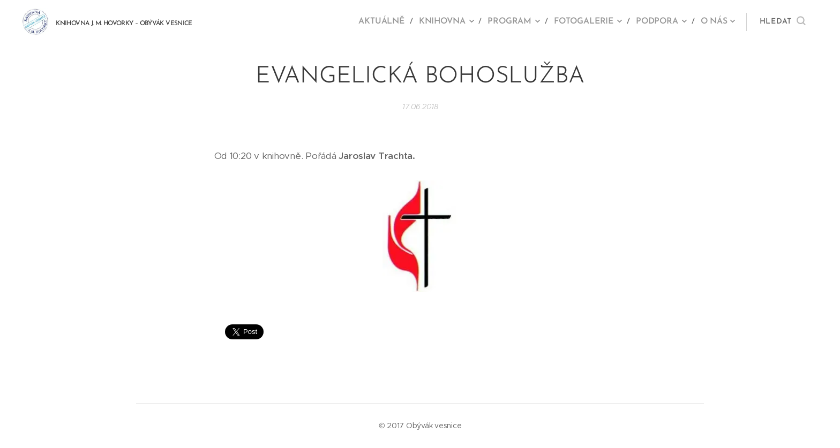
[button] (782, 22)
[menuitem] (391, 22)
